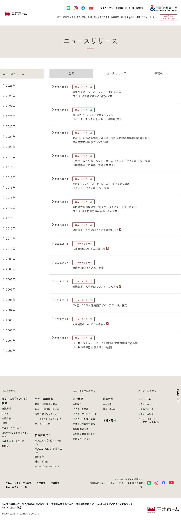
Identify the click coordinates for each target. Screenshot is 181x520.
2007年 (10, 279)
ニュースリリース (115, 73)
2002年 (10, 330)
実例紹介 (39, 456)
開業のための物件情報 (84, 423)
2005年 (10, 299)
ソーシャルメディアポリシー (128, 479)
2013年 (10, 218)
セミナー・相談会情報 (84, 419)
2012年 (10, 228)
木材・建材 (109, 420)
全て (71, 73)
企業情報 (119, 8)
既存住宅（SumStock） (46, 414)
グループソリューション (47, 466)
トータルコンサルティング (48, 419)
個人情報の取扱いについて (35, 503)
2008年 (10, 269)
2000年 (10, 350)
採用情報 (139, 8)
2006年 (10, 289)
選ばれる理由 (41, 461)
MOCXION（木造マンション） (48, 442)
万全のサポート (146, 409)
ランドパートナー (43, 423)
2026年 (10, 85)
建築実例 (6, 408)
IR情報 (158, 73)
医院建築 (78, 398)
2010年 (10, 248)
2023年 (10, 116)
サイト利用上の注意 (12, 507)
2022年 (10, 126)
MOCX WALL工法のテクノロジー (15, 434)
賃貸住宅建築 (42, 435)
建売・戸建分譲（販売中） (48, 409)
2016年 (10, 187)
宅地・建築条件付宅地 (46, 404)
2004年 (10, 309)
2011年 (10, 238)
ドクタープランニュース (85, 414)
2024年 (10, 106)
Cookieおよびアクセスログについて (115, 503)
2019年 (10, 156)
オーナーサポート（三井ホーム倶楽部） (149, 420)
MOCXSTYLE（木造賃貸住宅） (48, 450)
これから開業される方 (84, 433)
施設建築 (108, 398)
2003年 (10, 320)
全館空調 (6, 418)
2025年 (10, 95)
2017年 (10, 177)
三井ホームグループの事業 (18, 483)
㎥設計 (5, 423)
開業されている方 (81, 438)
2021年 (10, 136)
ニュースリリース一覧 (16, 486)
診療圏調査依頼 (80, 428)
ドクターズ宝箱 (80, 409)
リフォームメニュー (148, 404)
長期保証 (6, 446)
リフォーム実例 (146, 414)
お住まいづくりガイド (13, 441)
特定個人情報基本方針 (62, 503)
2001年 (10, 340)
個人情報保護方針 (10, 503)
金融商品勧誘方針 (85, 503)
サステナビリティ (106, 8)
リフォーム (144, 398)
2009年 (10, 259)
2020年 (10, 146)
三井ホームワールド (11, 428)
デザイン (6, 413)
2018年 (10, 167)
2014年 (10, 208)
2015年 (10, 197)
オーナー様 (129, 8)
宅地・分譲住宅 (44, 398)
